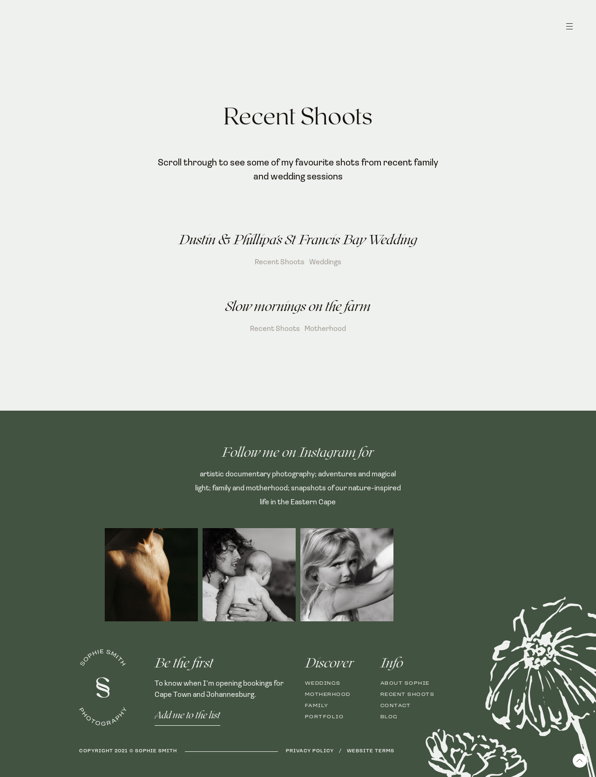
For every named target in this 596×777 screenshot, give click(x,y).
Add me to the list (187, 715)
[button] (569, 31)
